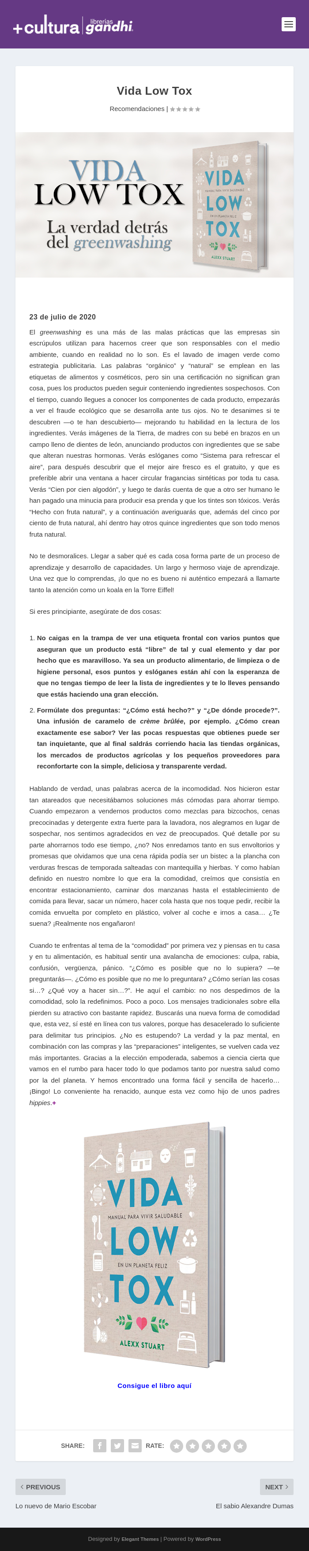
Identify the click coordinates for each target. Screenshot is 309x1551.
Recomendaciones (136, 108)
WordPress (208, 1539)
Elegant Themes (139, 1539)
